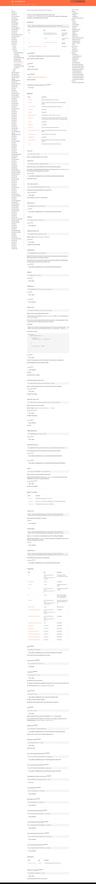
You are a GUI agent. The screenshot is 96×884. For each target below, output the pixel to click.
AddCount (30, 112)
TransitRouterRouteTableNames (34, 634)
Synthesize (30, 102)
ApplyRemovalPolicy (32, 139)
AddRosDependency (31, 137)
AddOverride (30, 127)
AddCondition (30, 109)
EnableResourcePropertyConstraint (34, 622)
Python (28, 4)
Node (29, 575)
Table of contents (75, 9)
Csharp (18, 4)
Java (24, 4)
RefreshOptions (31, 628)
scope (29, 33)
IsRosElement (30, 501)
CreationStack (30, 581)
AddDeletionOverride (32, 115)
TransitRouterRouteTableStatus (34, 636)
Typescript (33, 4)
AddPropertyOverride (32, 134)
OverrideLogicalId (31, 106)
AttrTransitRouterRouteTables (34, 616)
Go (21, 4)
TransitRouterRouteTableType (33, 639)
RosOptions (30, 600)
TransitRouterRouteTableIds (33, 631)
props (29, 42)
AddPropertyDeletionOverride (33, 130)
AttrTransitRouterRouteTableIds (34, 609)
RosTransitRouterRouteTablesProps (50, 42)
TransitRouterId (31, 625)
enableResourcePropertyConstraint (34, 46)
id (28, 38)
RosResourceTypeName (32, 863)
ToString (30, 99)
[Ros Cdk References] (12, 1)
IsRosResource (31, 504)
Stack (29, 588)
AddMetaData (30, 124)
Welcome (13, 4)
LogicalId (30, 584)
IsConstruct (30, 498)
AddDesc (29, 121)
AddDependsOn (30, 117)
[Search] (78, 1)
